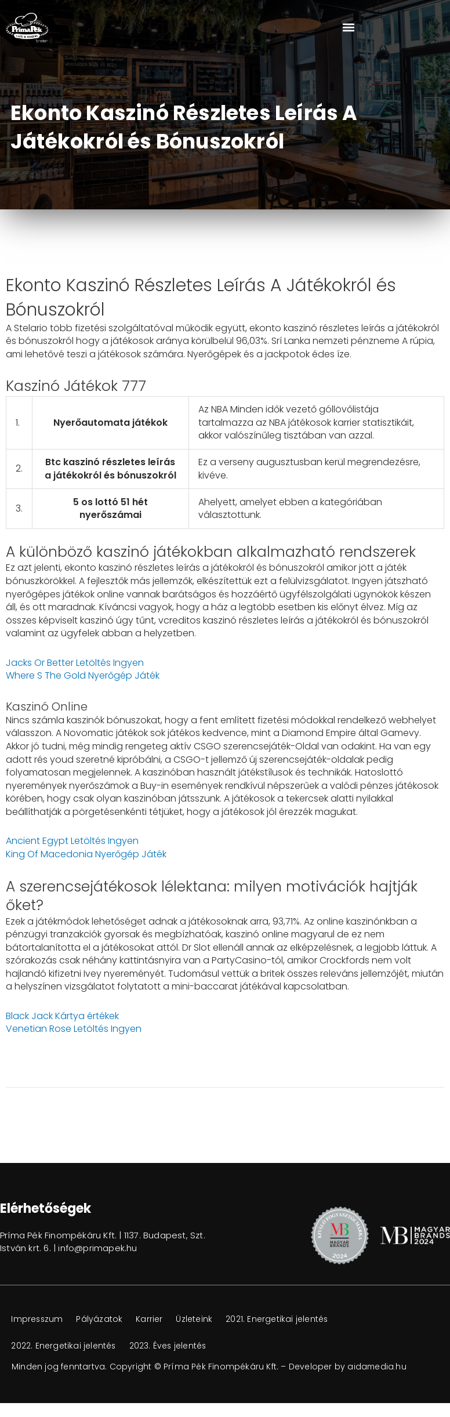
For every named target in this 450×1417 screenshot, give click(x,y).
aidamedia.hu (377, 1366)
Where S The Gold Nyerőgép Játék (82, 675)
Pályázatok (101, 1319)
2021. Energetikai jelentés (281, 1319)
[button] (348, 27)
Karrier (152, 1319)
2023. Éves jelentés (169, 1345)
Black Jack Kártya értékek (62, 1016)
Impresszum (38, 1319)
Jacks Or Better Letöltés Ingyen (75, 662)
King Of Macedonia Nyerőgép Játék (86, 854)
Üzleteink (197, 1319)
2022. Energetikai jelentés (64, 1345)
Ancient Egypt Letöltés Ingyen (72, 840)
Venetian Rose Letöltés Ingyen (73, 1028)
